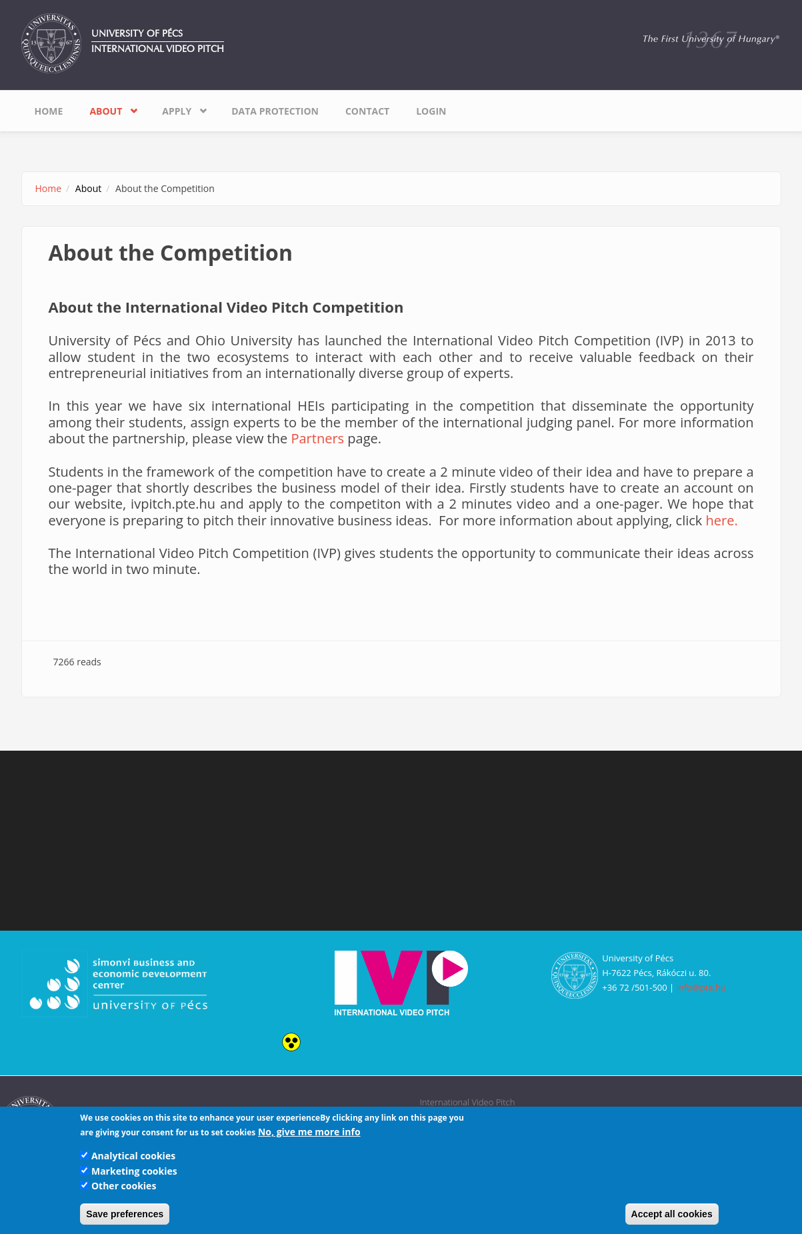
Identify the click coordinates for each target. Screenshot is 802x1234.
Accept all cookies (672, 1214)
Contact (367, 111)
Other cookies (123, 1185)
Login (431, 111)
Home (49, 111)
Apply (176, 111)
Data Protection (275, 111)
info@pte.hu (701, 987)
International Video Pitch (157, 49)
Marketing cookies (134, 1171)
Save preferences (124, 1214)
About (105, 111)
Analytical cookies (133, 1155)
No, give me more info (309, 1131)
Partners (317, 438)
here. (722, 520)
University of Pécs (137, 33)
